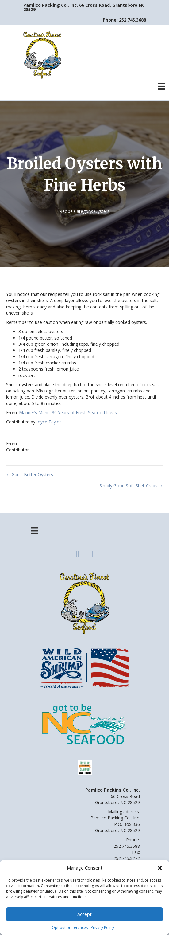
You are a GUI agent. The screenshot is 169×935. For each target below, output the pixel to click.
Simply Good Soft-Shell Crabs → (131, 486)
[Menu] (161, 86)
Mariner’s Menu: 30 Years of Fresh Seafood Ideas (68, 412)
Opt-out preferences (70, 927)
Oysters (101, 211)
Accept (84, 914)
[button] (160, 868)
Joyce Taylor (48, 422)
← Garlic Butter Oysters (29, 474)
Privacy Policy (102, 927)
